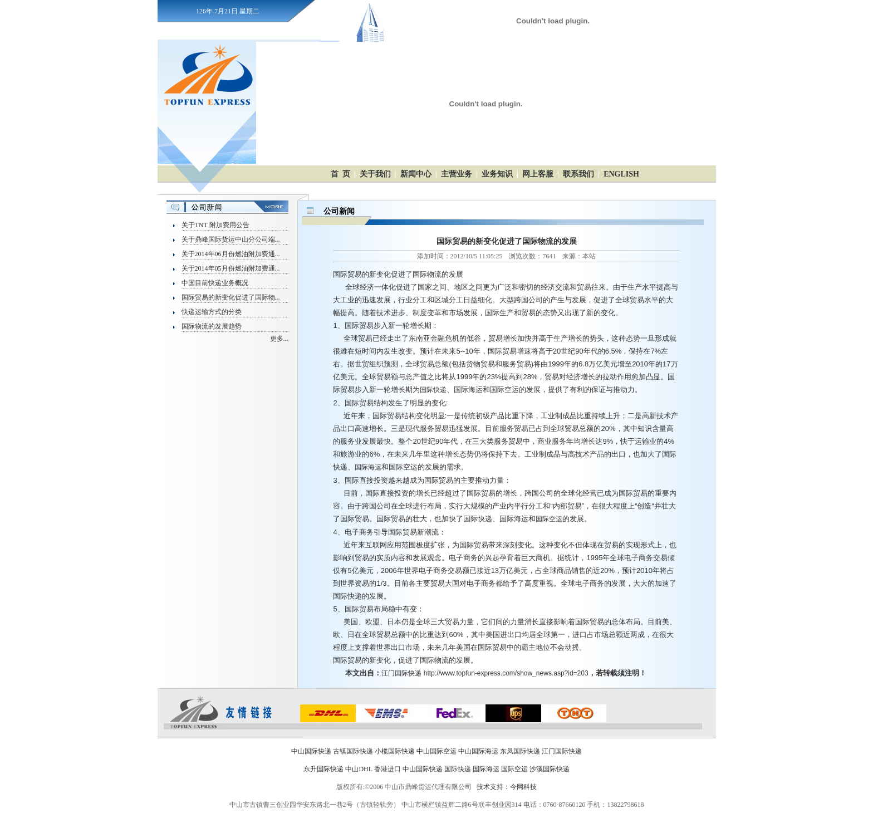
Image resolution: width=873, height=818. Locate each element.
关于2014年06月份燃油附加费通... (231, 254)
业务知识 (497, 174)
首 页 (340, 174)
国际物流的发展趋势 (212, 326)
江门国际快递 (401, 673)
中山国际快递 (311, 751)
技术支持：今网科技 (507, 787)
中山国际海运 (478, 751)
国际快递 (433, 390)
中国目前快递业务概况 (215, 283)
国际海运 (368, 467)
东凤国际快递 (520, 751)
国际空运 (549, 519)
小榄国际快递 (395, 751)
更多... (279, 338)
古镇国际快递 (353, 751)
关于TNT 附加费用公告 (215, 225)
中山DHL (358, 769)
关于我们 (375, 174)
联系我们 (578, 174)
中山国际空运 (436, 751)
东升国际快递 (323, 769)
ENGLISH (621, 174)
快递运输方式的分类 (212, 312)
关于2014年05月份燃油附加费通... (231, 268)
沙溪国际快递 (549, 769)
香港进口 (387, 769)
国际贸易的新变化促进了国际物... (231, 297)
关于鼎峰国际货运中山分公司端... (231, 239)
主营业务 (456, 174)
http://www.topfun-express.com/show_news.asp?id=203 (506, 673)
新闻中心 (415, 174)
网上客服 (537, 174)
